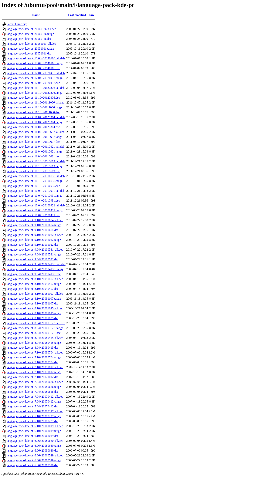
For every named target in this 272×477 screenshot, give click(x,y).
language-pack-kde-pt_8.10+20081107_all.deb (35, 293)
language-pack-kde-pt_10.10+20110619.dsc (33, 171)
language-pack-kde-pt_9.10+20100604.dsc (32, 230)
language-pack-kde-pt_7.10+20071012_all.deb (35, 367)
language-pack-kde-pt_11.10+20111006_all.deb (35, 102)
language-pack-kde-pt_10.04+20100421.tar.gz (35, 210)
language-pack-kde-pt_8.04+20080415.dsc (32, 347)
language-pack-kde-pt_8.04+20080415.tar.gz (34, 342)
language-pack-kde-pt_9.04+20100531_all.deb (35, 249)
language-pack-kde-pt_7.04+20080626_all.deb (35, 381)
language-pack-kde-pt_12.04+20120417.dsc (33, 82)
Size (92, 15)
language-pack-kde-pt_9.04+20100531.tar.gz (34, 254)
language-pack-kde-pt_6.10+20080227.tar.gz (34, 416)
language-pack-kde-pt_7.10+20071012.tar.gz (34, 372)
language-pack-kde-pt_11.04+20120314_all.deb (36, 117)
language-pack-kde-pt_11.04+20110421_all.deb (35, 146)
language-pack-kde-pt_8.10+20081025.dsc (32, 318)
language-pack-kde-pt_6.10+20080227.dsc (32, 421)
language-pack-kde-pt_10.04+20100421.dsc (33, 215)
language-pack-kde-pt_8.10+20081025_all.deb (35, 308)
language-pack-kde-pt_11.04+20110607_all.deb (35, 131)
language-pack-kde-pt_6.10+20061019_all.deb (35, 426)
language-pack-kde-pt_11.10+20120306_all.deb (36, 87)
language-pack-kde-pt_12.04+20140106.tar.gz (35, 63)
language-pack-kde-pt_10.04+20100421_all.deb (36, 205)
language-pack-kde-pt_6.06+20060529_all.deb (35, 455)
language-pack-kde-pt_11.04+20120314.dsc (33, 127)
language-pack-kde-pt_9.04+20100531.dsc (32, 259)
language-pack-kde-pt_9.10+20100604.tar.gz (34, 225)
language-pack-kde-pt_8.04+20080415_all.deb (35, 337)
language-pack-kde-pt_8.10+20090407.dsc (32, 288)
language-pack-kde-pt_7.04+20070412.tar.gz (34, 401)
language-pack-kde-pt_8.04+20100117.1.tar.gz (35, 328)
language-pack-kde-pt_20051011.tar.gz (30, 48)
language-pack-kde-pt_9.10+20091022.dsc (32, 244)
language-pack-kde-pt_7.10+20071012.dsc (32, 377)
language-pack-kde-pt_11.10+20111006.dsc (33, 112)
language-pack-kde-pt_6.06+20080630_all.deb (35, 440)
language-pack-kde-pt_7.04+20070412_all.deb (35, 396)
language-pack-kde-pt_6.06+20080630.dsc (32, 450)
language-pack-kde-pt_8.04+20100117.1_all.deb (36, 323)
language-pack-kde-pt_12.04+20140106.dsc (33, 68)
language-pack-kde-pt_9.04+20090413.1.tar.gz (35, 269)
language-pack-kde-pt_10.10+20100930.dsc (33, 185)
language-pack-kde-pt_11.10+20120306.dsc (33, 97)
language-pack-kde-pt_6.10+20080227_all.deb (35, 411)
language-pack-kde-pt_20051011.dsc (29, 53)
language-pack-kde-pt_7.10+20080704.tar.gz (34, 357)
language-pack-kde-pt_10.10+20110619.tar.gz (34, 166)
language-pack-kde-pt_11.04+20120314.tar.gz (34, 122)
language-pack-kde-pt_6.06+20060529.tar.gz (34, 460)
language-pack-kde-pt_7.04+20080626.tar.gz (34, 386)
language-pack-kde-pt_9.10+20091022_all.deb (35, 234)
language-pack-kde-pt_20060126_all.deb (31, 29)
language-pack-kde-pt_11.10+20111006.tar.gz (34, 107)
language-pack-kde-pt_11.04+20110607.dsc (33, 141)
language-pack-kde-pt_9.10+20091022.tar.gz (34, 239)
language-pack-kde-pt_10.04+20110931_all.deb (36, 190)
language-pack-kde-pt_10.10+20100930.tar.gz (35, 181)
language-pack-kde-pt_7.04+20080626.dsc (32, 391)
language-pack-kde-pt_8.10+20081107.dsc (32, 303)
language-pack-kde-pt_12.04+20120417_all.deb (36, 73)
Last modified (77, 15)
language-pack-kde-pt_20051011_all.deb (31, 43)
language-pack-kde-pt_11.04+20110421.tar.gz (34, 151)
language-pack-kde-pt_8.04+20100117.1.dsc (33, 332)
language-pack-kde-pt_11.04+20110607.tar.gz (34, 136)
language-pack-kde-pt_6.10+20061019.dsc (32, 435)
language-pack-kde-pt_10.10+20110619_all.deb (36, 161)
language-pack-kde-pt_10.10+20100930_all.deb (36, 176)
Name (36, 15)
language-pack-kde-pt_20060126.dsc (29, 38)
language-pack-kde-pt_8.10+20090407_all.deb (35, 279)
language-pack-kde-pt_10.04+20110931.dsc (33, 200)
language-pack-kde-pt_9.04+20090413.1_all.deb (36, 264)
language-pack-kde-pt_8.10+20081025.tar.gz (34, 313)
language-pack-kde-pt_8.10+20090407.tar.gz (34, 283)
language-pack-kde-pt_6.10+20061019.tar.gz (34, 431)
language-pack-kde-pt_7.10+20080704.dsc (32, 362)
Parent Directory (17, 24)
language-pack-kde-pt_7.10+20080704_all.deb (35, 352)
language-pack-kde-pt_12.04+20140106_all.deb (36, 58)
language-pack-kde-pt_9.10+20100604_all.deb (35, 220)
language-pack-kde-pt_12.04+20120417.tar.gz (35, 78)
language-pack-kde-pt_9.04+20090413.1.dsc (34, 274)
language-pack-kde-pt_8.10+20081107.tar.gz (34, 298)
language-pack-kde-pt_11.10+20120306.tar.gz (34, 92)
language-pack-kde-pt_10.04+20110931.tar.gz (34, 195)
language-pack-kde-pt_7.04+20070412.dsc (32, 406)
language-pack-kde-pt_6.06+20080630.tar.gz (34, 445)
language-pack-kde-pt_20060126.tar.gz (30, 33)
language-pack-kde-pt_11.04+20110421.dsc (33, 156)
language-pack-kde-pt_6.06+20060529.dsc (32, 465)
